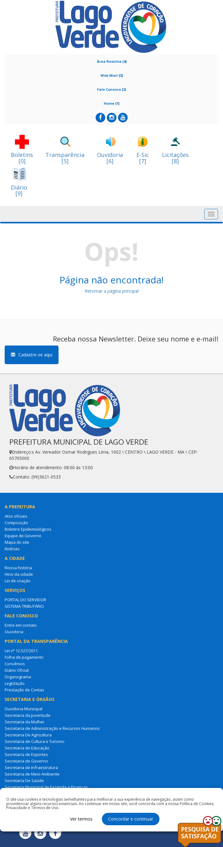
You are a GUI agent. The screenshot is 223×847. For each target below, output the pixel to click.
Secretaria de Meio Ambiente (32, 774)
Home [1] (111, 103)
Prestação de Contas (24, 690)
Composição (16, 522)
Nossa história (18, 567)
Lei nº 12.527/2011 (21, 650)
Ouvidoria (14, 631)
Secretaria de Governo (26, 761)
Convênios (15, 663)
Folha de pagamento (24, 657)
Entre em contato (21, 625)
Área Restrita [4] (111, 61)
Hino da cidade (19, 574)
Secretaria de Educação (27, 748)
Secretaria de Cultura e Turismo (34, 741)
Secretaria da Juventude (27, 715)
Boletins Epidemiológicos (28, 529)
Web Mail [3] (112, 75)
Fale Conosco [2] (111, 89)
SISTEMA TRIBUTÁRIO (24, 606)
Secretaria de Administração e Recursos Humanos (52, 728)
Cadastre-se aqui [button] (31, 355)
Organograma (18, 677)
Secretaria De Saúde (24, 780)
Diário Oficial (17, 670)
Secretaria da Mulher (25, 722)
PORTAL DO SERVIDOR (25, 599)
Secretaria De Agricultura (28, 735)
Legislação (15, 683)
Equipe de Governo (23, 535)
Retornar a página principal (112, 291)
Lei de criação (18, 581)
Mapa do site (17, 542)
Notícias (12, 549)
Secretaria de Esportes (26, 754)
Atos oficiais (16, 516)
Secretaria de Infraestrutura (31, 767)
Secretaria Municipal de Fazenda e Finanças (46, 787)
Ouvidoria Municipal (23, 709)
